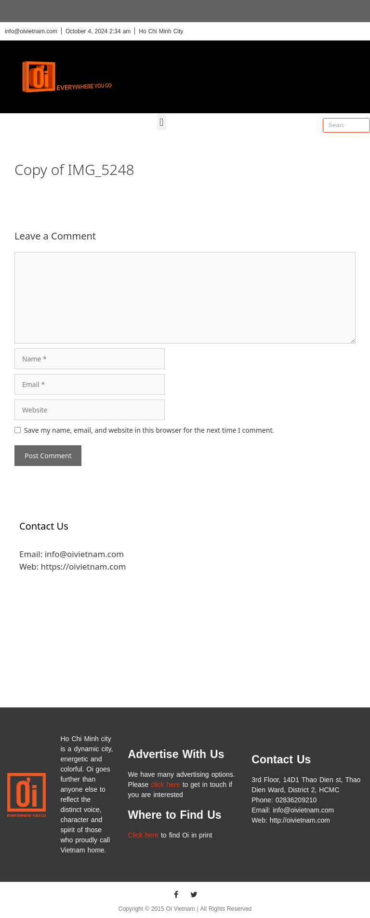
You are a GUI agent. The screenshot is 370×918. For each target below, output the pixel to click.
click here (165, 784)
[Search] (362, 125)
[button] (161, 122)
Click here (143, 835)
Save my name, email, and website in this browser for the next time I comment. (149, 430)
